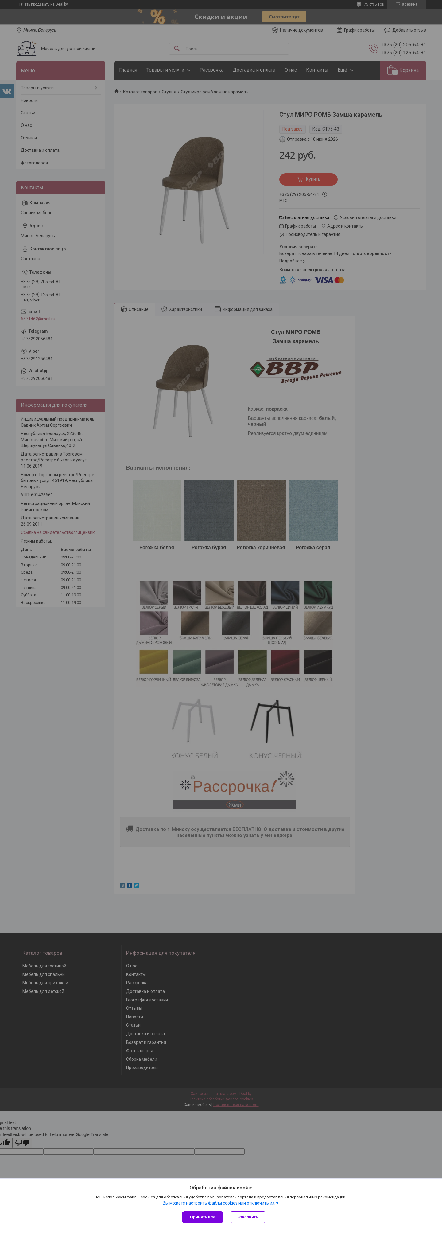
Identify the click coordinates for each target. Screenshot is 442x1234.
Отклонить (248, 1217)
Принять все (202, 1217)
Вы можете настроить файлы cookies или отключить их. (219, 1203)
